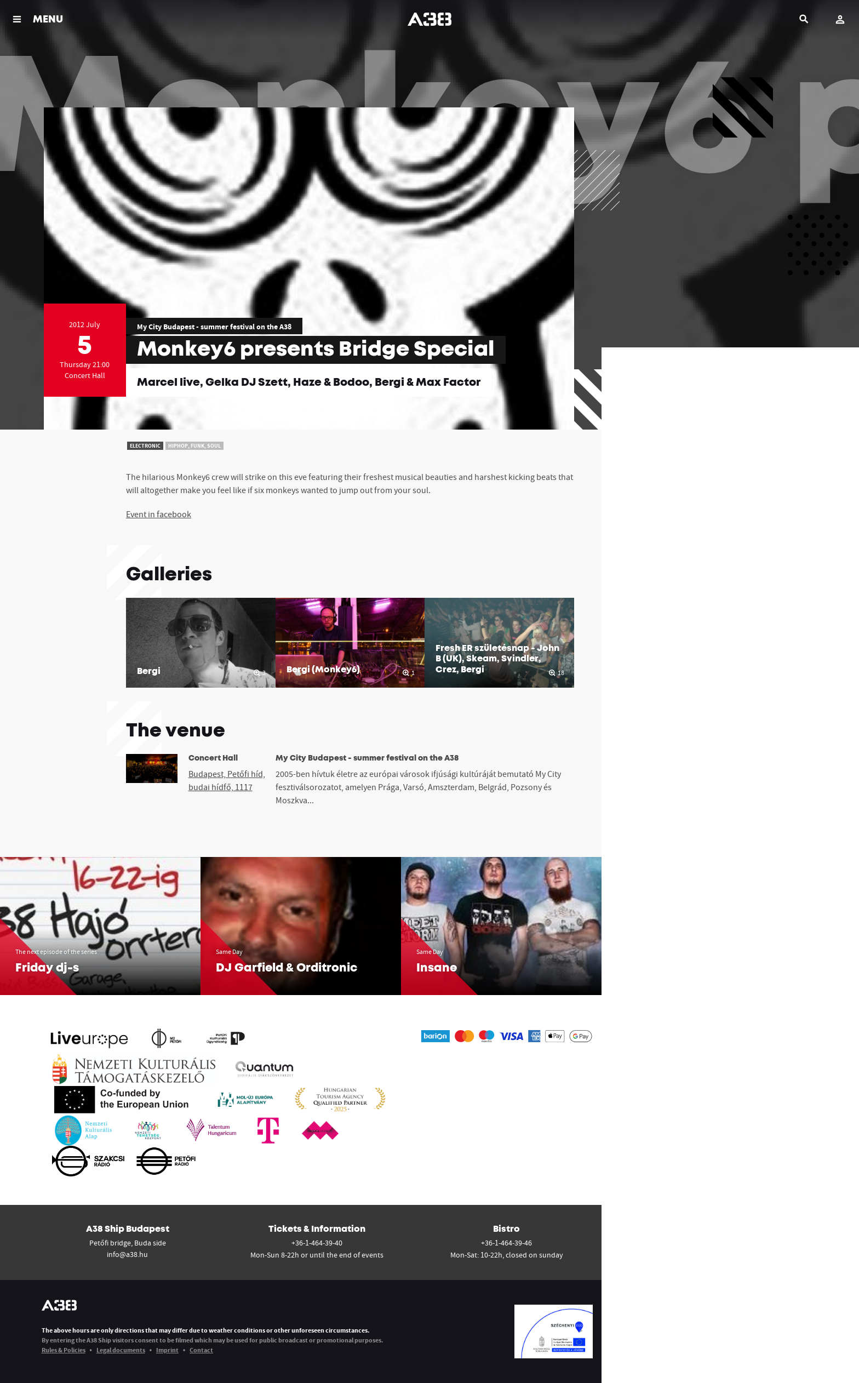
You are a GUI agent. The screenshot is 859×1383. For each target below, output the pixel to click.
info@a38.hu (127, 1254)
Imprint (167, 1350)
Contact (201, 1350)
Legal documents (120, 1350)
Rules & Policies (63, 1350)
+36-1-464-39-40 (316, 1243)
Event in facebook (158, 513)
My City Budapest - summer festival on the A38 (214, 327)
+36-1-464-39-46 (506, 1243)
